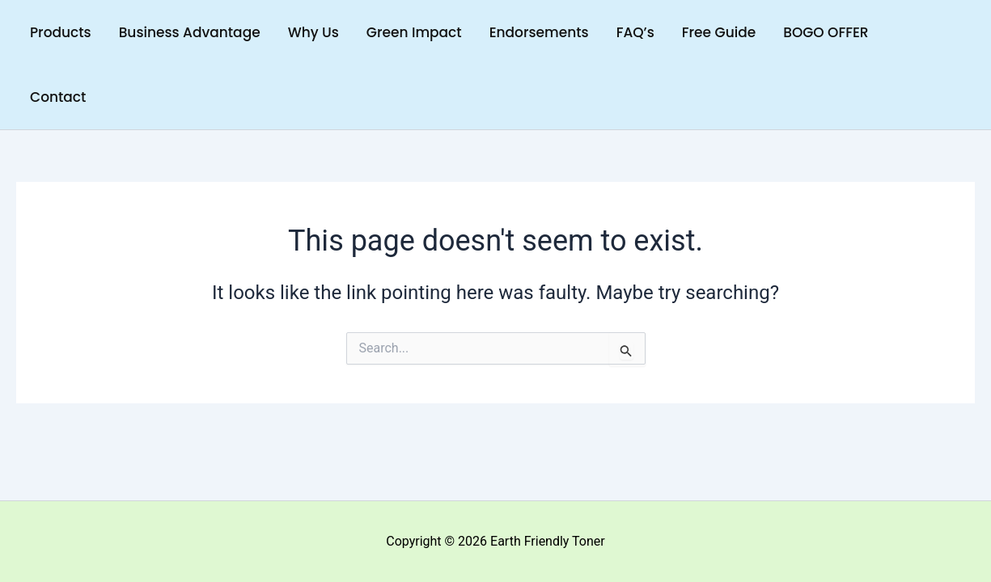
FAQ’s (635, 32)
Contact (58, 97)
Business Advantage (189, 32)
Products (60, 32)
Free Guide (719, 32)
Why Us (313, 32)
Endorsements (539, 32)
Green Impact (414, 32)
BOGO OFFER (825, 32)
